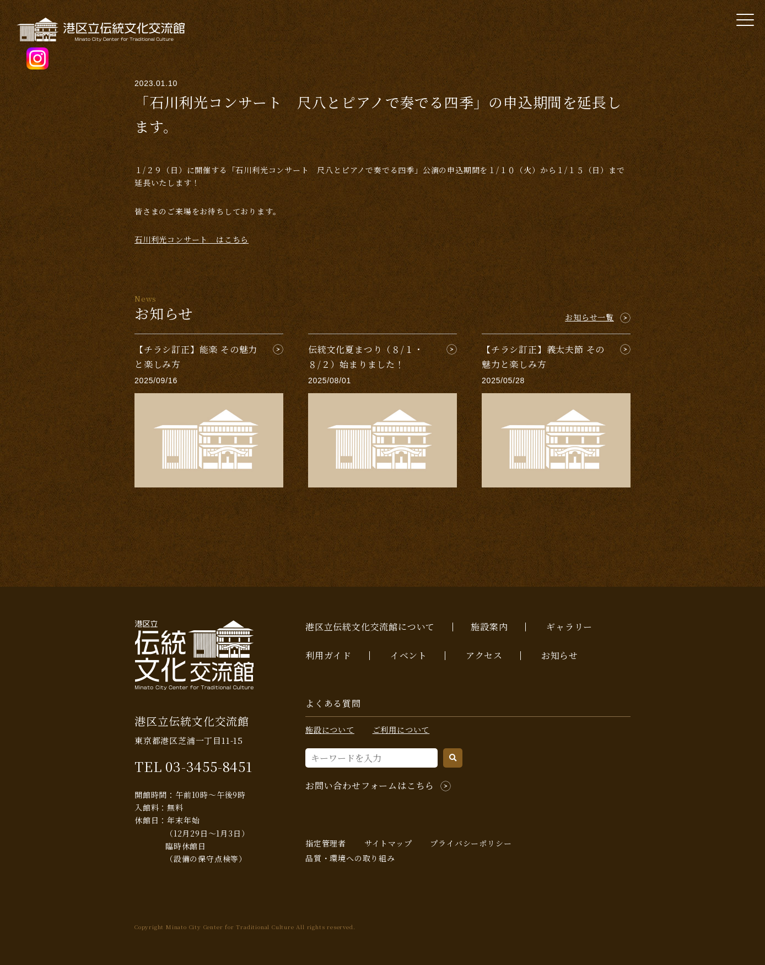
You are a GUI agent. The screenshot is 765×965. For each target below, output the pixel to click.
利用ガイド (328, 655)
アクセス (484, 655)
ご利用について (401, 729)
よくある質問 (333, 703)
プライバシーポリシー (470, 843)
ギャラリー (569, 626)
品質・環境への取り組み (350, 858)
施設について (329, 729)
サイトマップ (388, 843)
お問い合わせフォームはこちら (369, 785)
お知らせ (559, 655)
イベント (408, 655)
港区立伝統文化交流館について (370, 626)
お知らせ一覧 (589, 317)
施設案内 (489, 626)
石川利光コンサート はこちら (191, 239)
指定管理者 (325, 843)
